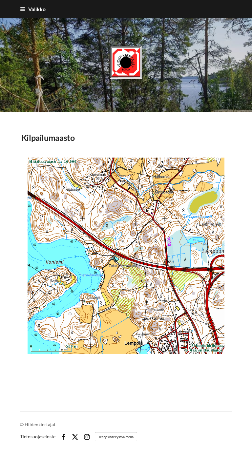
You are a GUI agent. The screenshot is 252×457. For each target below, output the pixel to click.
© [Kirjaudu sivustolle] (22, 424)
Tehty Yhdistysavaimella (116, 437)
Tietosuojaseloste (37, 436)
